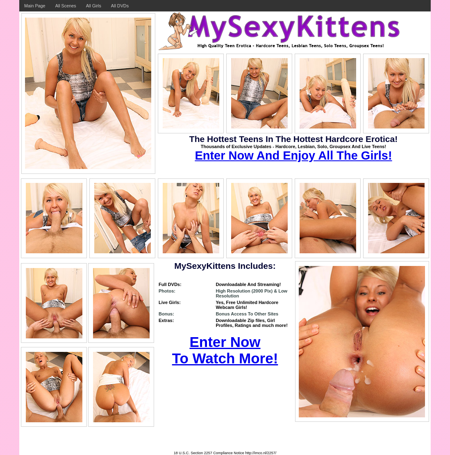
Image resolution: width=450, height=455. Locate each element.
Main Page (34, 5)
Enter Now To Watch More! (225, 350)
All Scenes (65, 5)
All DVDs (120, 5)
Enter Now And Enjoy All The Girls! (293, 155)
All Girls (93, 5)
